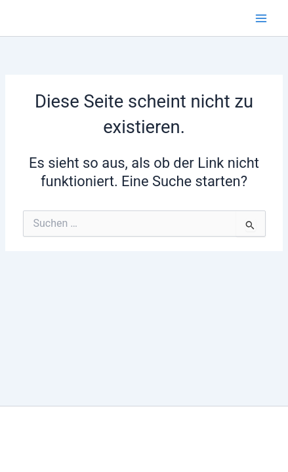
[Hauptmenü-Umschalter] (261, 18)
